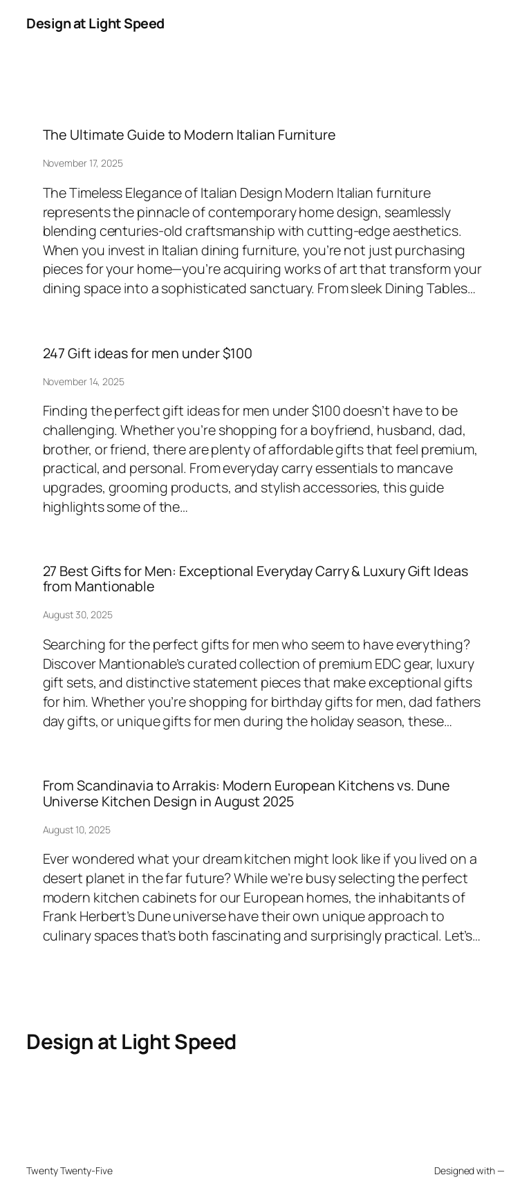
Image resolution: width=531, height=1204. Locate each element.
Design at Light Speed (95, 23)
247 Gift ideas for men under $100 (148, 353)
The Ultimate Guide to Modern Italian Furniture (189, 134)
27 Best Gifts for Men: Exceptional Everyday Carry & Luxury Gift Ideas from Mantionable (255, 579)
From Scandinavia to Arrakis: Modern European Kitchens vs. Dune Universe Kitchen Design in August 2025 (247, 793)
